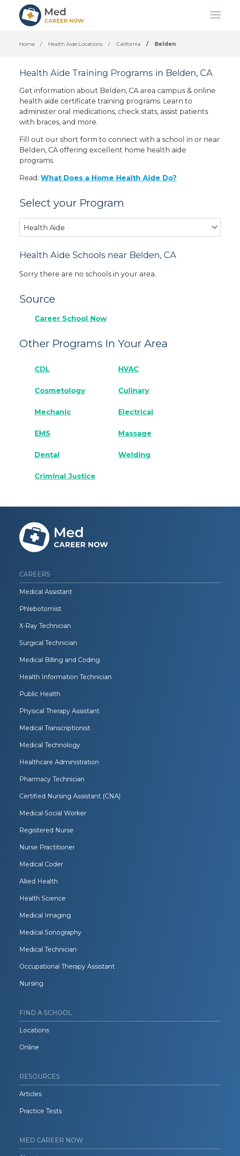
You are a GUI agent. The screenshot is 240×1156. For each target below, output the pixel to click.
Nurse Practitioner (47, 847)
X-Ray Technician (45, 626)
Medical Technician (48, 949)
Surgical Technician (48, 643)
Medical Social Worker (52, 813)
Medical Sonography (50, 932)
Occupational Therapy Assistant (67, 966)
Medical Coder (41, 864)
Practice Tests (40, 1111)
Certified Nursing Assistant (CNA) (69, 796)
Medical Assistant (45, 592)
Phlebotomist (40, 609)
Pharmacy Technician (52, 779)
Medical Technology (49, 745)
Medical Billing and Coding (59, 660)
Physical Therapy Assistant (59, 711)
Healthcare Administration (59, 762)
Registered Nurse (46, 830)
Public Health (39, 694)
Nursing (31, 983)
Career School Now (71, 318)
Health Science (42, 898)
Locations (34, 1030)
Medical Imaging (45, 915)
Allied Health (38, 881)
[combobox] (115, 239)
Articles (30, 1094)
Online (29, 1047)
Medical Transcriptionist (54, 728)
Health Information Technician (65, 677)
